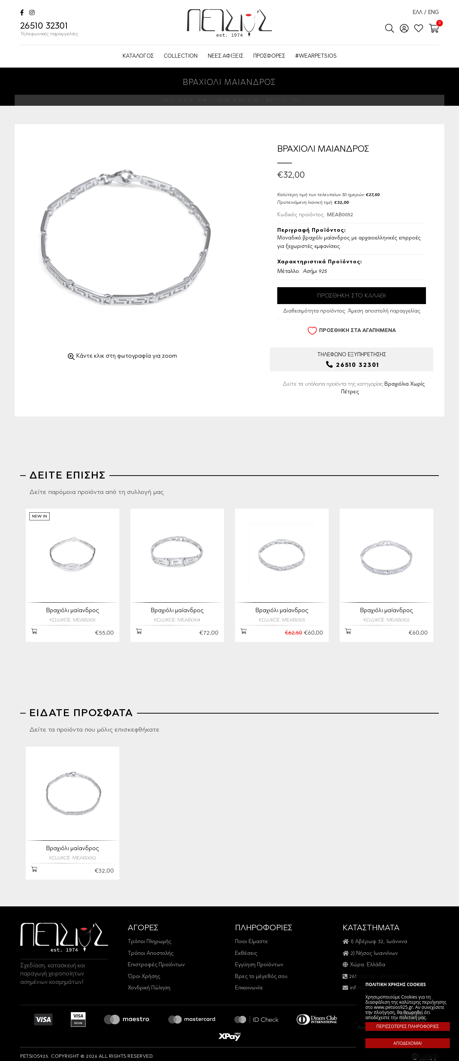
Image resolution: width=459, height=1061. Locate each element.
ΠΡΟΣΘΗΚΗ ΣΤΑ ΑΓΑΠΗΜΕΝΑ (352, 331)
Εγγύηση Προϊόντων (259, 960)
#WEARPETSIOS (316, 56)
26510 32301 (49, 30)
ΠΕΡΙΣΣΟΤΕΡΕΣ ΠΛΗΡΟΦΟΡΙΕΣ (407, 1026)
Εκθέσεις (246, 949)
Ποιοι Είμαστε (251, 937)
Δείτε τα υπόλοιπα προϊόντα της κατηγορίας (353, 387)
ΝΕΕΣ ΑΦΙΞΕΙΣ (225, 56)
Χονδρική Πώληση (149, 983)
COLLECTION (181, 56)
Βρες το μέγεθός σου (261, 972)
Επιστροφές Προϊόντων (156, 960)
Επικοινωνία (249, 983)
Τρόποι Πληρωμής (149, 937)
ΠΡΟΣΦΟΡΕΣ (269, 56)
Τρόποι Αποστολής (150, 949)
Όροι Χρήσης (144, 972)
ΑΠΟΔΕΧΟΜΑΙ (407, 1043)
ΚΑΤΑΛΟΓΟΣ (138, 56)
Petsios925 (229, 23)
